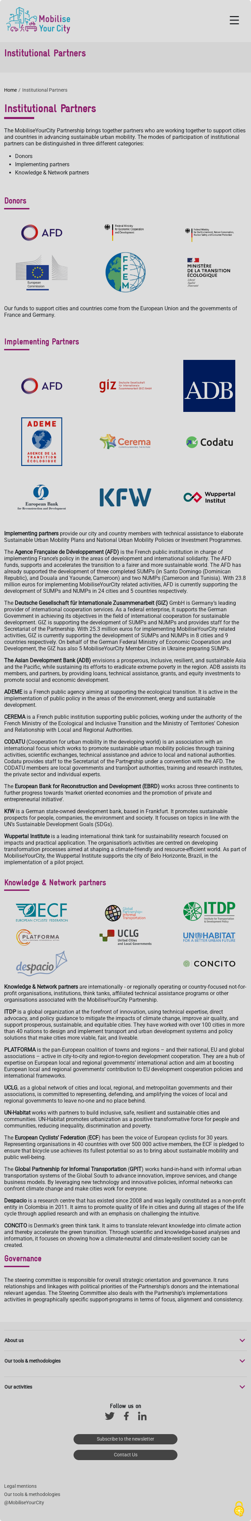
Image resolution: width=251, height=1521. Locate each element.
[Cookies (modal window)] (239, 1509)
